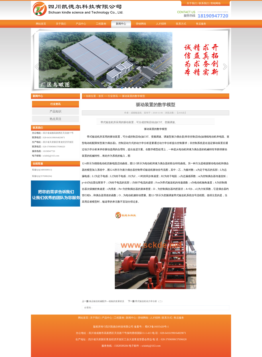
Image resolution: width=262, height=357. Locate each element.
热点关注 (55, 118)
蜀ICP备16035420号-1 (157, 326)
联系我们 (204, 3)
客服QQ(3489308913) (42, 169)
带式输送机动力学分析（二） (149, 301)
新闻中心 (121, 23)
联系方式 (181, 23)
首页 (101, 96)
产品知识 (55, 111)
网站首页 (41, 23)
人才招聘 (161, 23)
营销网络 (216, 3)
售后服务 (201, 23)
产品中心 (81, 23)
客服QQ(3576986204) (42, 176)
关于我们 (192, 3)
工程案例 (101, 23)
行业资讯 (55, 104)
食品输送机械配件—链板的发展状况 (106, 301)
